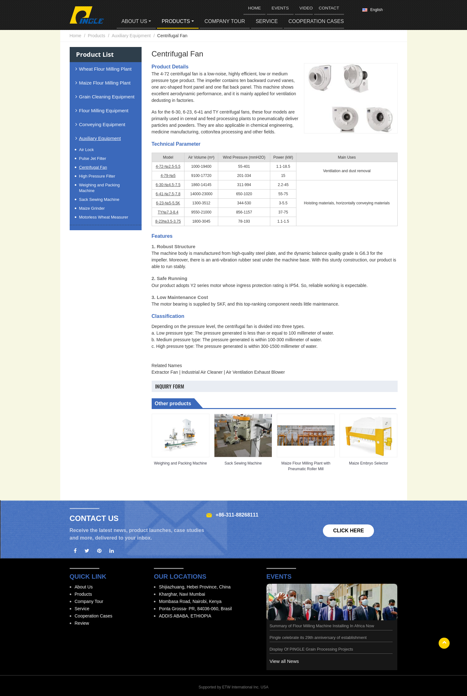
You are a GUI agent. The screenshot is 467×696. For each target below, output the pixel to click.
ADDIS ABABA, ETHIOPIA (185, 615)
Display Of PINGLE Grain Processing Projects (311, 649)
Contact (329, 8)
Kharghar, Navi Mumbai (182, 594)
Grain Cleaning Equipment (107, 96)
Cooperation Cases (316, 21)
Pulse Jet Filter (92, 158)
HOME (254, 8)
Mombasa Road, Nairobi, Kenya (190, 601)
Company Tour (224, 21)
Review (82, 623)
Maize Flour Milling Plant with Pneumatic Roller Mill (305, 466)
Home (75, 35)
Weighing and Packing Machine (180, 463)
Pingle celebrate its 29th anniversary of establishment (318, 637)
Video (306, 8)
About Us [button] (134, 21)
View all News (284, 661)
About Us (84, 586)
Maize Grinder (92, 208)
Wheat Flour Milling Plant (105, 69)
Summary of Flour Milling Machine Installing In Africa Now (322, 625)
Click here (348, 530)
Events (280, 8)
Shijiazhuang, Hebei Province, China (195, 586)
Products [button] (176, 21)
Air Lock (86, 149)
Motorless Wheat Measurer (103, 217)
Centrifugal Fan (93, 167)
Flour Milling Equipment (104, 110)
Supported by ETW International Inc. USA (233, 687)
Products (96, 35)
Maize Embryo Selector (368, 463)
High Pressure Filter (97, 176)
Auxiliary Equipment (131, 35)
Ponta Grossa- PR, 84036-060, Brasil (195, 608)
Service (267, 21)
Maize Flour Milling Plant (105, 82)
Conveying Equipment (102, 124)
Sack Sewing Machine (243, 463)
